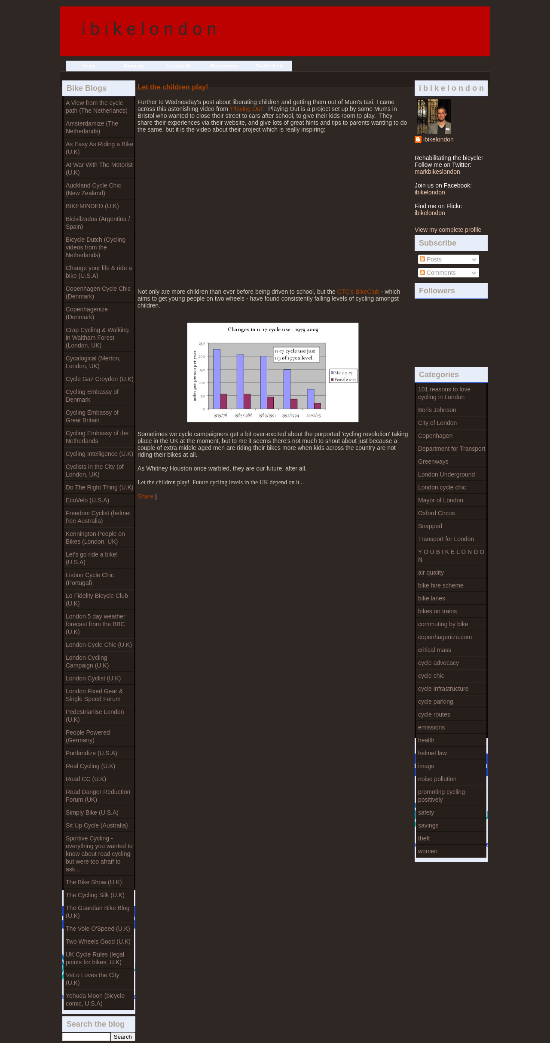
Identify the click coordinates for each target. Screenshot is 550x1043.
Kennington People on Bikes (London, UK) (95, 537)
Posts (431, 259)
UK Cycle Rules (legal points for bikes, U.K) (95, 958)
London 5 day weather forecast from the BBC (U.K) (95, 624)
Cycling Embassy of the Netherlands (97, 437)
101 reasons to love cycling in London (444, 393)
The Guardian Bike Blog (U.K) (98, 912)
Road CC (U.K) (86, 778)
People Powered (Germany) (88, 736)
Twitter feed (269, 65)
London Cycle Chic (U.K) (99, 644)
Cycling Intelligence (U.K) (99, 453)
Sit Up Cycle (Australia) (97, 825)
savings (428, 825)
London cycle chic (442, 487)
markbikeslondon (437, 171)
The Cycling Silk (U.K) (95, 895)
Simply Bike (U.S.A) (92, 812)
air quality (431, 572)
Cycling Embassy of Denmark (92, 395)
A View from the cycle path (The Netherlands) (97, 106)
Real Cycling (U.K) (90, 766)
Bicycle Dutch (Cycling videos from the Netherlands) (95, 247)
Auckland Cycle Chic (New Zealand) (93, 189)
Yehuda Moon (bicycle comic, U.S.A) (95, 999)
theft (424, 838)
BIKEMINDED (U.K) (92, 206)
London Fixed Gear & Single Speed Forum (94, 695)
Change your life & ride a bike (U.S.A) (99, 272)
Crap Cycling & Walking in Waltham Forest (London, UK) (97, 337)
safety (426, 812)
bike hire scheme (441, 585)
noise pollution (437, 778)
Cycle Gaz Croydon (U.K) (100, 378)
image (426, 766)
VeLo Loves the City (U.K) (92, 979)
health (426, 740)
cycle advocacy (438, 662)
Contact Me (179, 65)
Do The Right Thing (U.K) (99, 487)
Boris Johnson (437, 409)
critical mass (434, 649)
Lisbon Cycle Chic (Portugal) (90, 579)
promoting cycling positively (441, 795)
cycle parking (435, 701)
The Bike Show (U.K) (94, 882)
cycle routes (434, 714)
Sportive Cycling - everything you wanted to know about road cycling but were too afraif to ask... (99, 854)
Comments (438, 272)
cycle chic (431, 675)
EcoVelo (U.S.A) (87, 500)
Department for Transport (451, 448)
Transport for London (446, 538)
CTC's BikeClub (358, 291)
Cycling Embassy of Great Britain (92, 416)
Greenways (433, 461)
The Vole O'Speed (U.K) (98, 928)
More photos (224, 65)
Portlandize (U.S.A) (91, 753)
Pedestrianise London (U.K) (95, 715)
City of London (437, 422)
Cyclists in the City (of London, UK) (95, 470)
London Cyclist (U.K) (93, 678)
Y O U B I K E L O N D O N (451, 555)
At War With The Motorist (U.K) (99, 168)
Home (88, 65)
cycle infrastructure (443, 688)
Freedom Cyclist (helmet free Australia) (98, 517)
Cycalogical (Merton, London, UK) (93, 362)
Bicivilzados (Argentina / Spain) (98, 222)
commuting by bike (443, 624)
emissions (431, 727)
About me (134, 65)
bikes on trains (437, 611)
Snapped (430, 526)
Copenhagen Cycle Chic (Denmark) (98, 292)
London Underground (446, 474)
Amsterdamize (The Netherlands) (92, 127)
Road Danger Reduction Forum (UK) (98, 795)
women (427, 851)
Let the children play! (173, 87)
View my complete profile (448, 229)
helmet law (432, 753)
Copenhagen (435, 435)
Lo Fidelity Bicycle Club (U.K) (97, 599)
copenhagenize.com (445, 637)
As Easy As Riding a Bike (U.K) (99, 148)
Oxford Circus (436, 513)
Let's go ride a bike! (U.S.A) (92, 558)
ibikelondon (438, 139)
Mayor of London (440, 500)
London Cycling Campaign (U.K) (87, 661)
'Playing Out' (246, 108)
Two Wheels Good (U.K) (98, 941)
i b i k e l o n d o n (149, 28)
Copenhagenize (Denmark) (87, 313)
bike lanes (431, 598)
